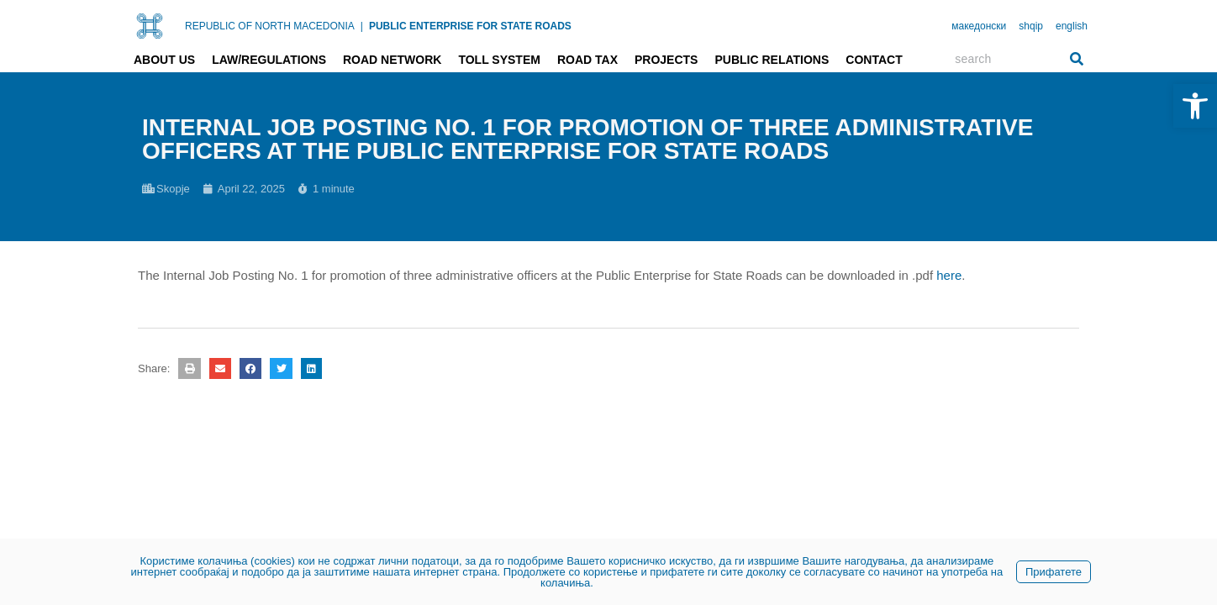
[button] (189, 368)
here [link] (948, 275)
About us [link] (164, 59)
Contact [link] (874, 59)
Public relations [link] (771, 59)
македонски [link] (978, 26)
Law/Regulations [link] (269, 59)
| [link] (362, 26)
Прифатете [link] (1053, 572)
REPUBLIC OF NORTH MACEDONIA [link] (270, 26)
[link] (1195, 106)
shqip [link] (1031, 26)
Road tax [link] (587, 59)
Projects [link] (666, 59)
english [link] (1072, 26)
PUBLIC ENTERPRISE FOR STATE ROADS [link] (470, 26)
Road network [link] (392, 59)
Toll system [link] (499, 59)
